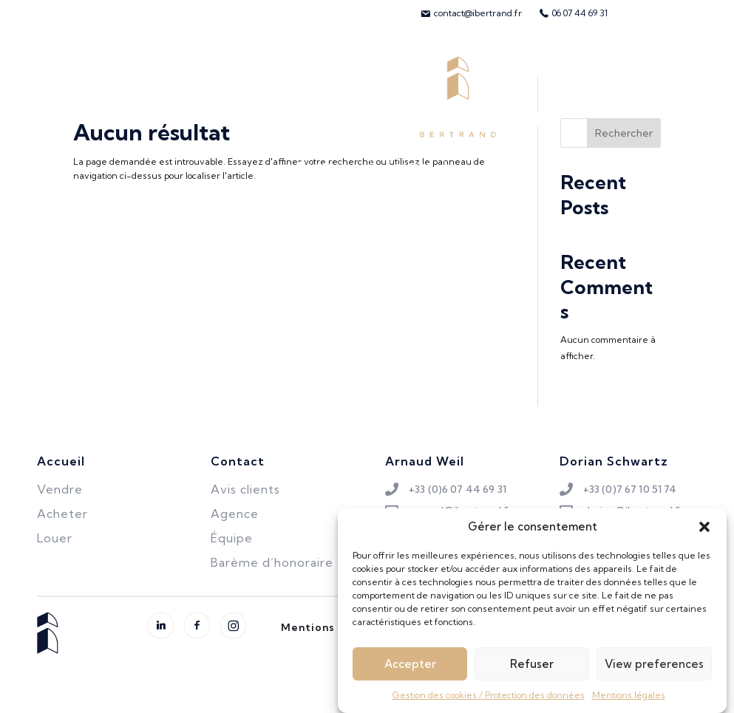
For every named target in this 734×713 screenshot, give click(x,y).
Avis (677, 97)
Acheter (68, 97)
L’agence (323, 165)
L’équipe (612, 97)
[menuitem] (471, 13)
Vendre (142, 97)
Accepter (410, 672)
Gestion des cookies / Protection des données (489, 703)
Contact (409, 165)
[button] (704, 535)
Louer (208, 97)
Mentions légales (628, 703)
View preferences (654, 672)
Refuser (532, 672)
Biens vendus (290, 97)
